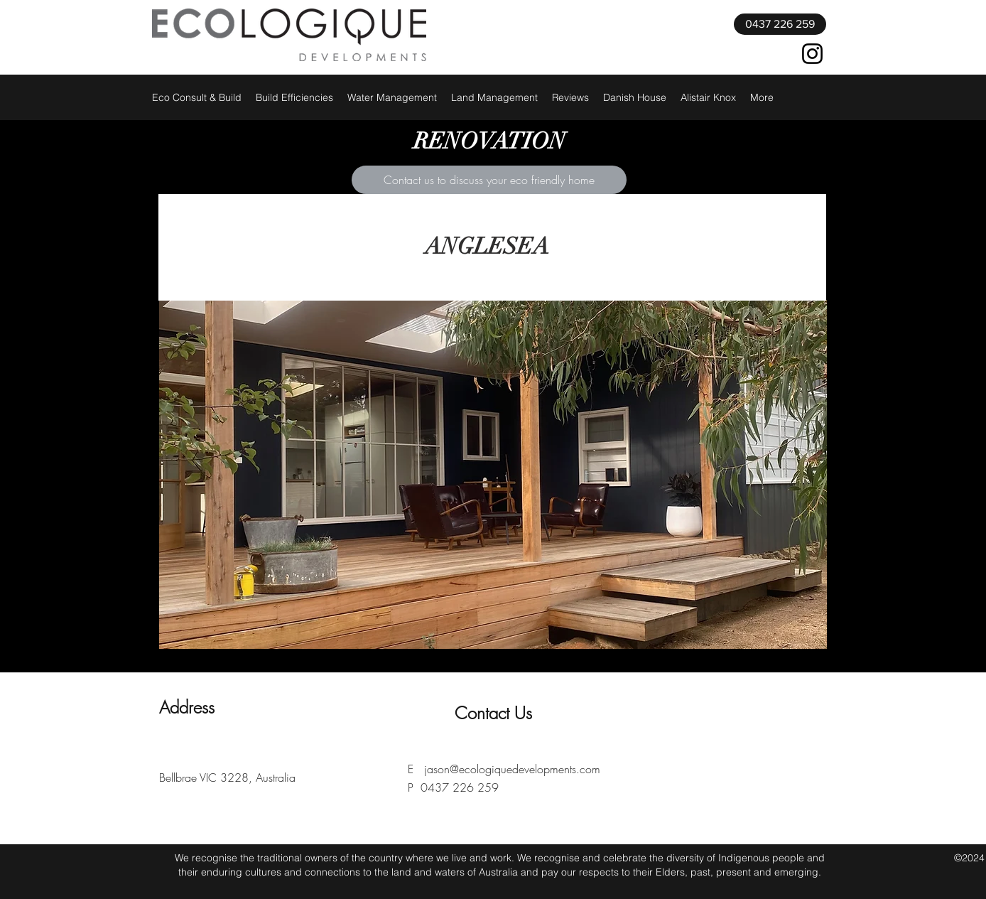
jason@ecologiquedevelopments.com (512, 769)
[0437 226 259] (780, 24)
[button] (493, 474)
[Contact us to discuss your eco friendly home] (489, 180)
